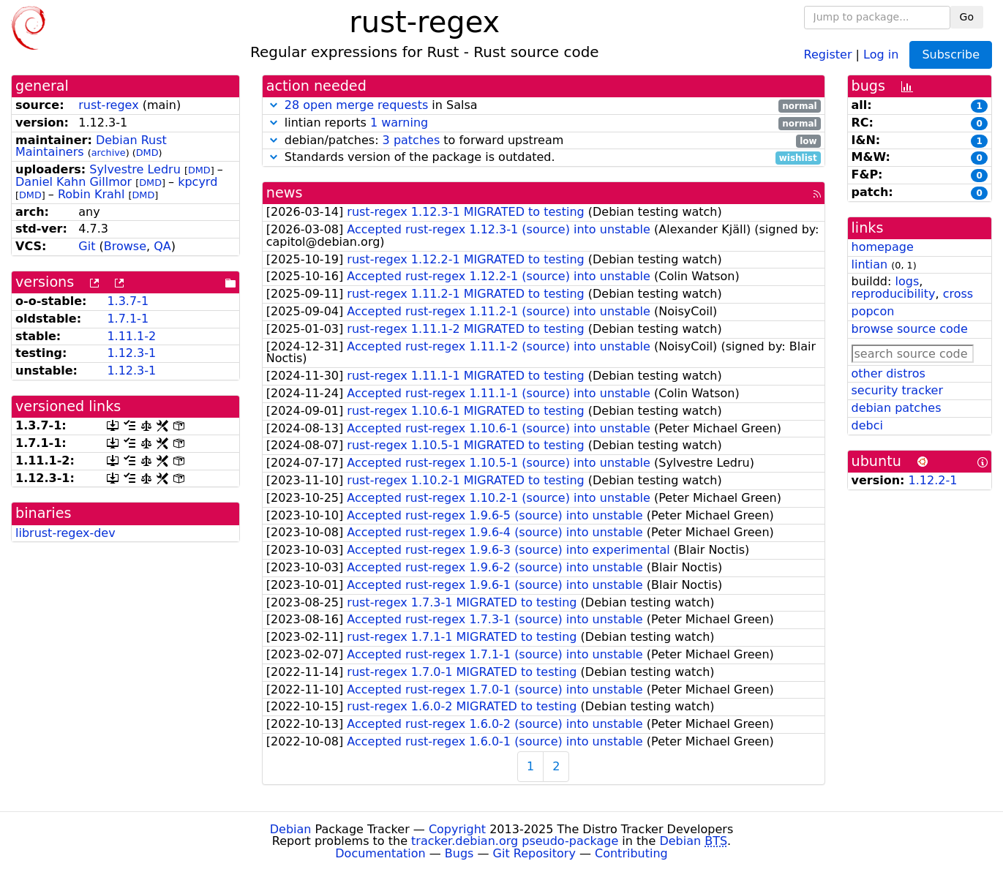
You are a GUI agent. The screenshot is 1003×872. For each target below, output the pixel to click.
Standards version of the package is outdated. (543, 157)
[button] (273, 105)
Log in (880, 54)
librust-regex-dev (65, 533)
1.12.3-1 (131, 353)
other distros (888, 373)
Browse (125, 246)
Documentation (380, 853)
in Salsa (543, 105)
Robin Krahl (91, 194)
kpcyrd (197, 182)
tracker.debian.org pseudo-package (514, 841)
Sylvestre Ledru (135, 169)
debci (867, 425)
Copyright (457, 829)
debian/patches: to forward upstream (543, 141)
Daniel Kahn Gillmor (73, 182)
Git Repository (534, 853)
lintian (870, 264)
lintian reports (543, 123)
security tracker (898, 390)
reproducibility (894, 294)
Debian (291, 829)
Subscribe (951, 54)
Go (967, 17)
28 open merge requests (356, 105)
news (284, 192)
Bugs (459, 853)
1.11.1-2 (131, 336)
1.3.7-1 (128, 301)
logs (907, 281)
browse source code (910, 329)
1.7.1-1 (128, 319)
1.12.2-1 (933, 480)
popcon (873, 311)
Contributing (631, 853)
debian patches (897, 408)
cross (958, 294)
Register (828, 54)
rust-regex (108, 105)
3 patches (411, 140)
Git (86, 246)
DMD (147, 152)
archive (108, 152)
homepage (883, 247)
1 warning (399, 122)
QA (162, 246)
